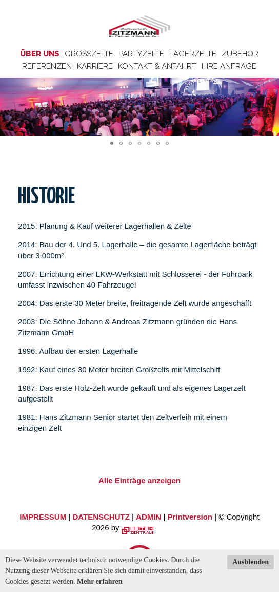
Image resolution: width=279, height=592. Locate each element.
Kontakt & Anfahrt (157, 66)
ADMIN (148, 516)
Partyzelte (141, 54)
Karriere (95, 66)
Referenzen (47, 66)
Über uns (39, 54)
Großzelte (89, 54)
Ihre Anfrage (229, 66)
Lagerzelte (192, 54)
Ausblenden (250, 562)
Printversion (189, 516)
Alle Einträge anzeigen (139, 480)
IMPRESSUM (42, 516)
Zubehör (240, 54)
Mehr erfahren (100, 581)
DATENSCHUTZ (100, 516)
